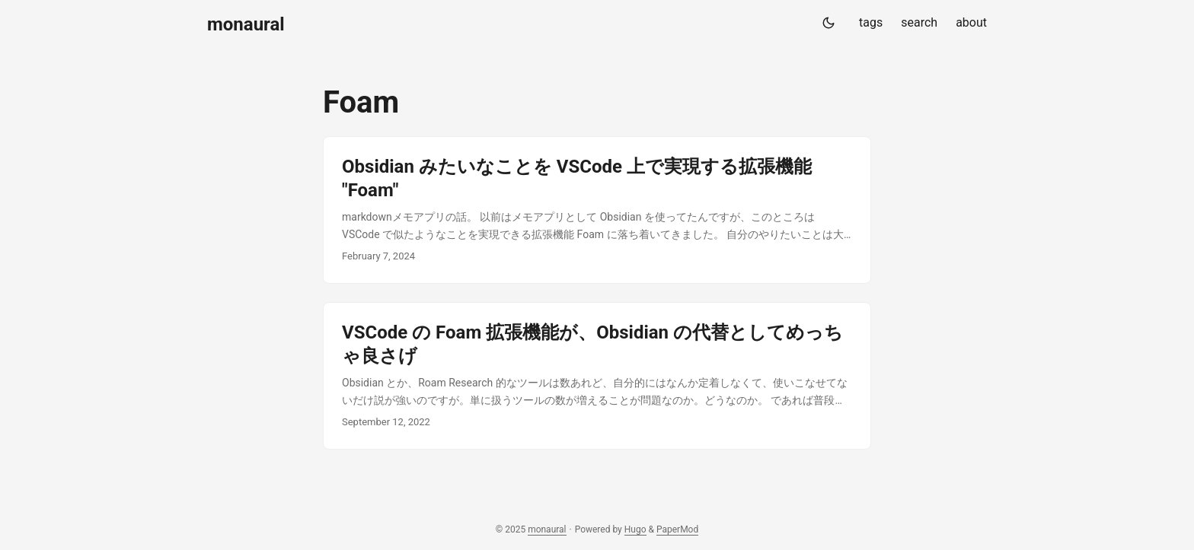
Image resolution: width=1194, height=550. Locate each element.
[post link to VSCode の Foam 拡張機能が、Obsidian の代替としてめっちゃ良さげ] (597, 376)
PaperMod (677, 529)
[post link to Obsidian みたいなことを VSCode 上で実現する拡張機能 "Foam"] (597, 210)
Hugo (635, 529)
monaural (246, 24)
